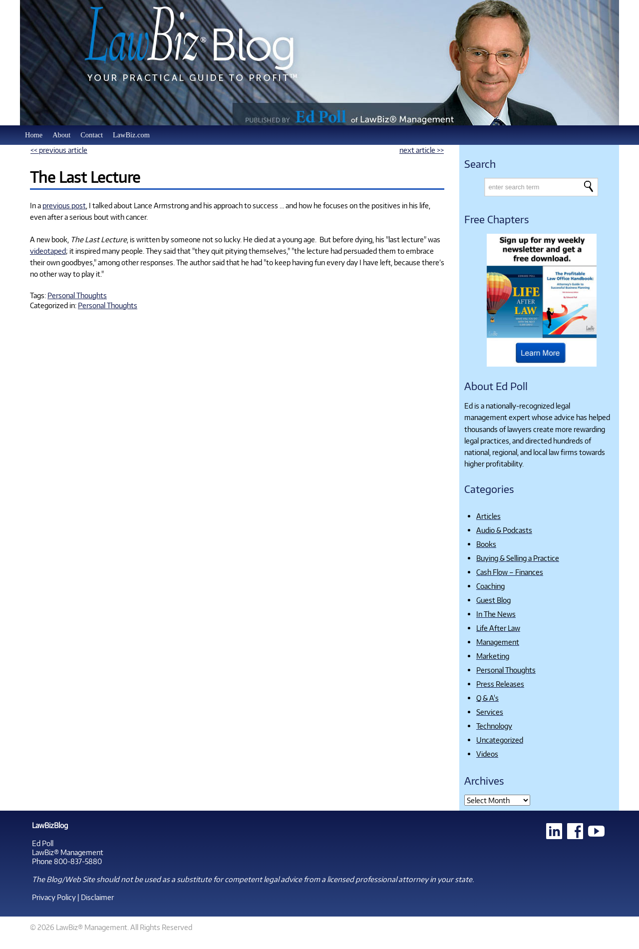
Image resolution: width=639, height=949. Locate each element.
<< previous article (58, 149)
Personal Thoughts (77, 295)
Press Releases (500, 683)
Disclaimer (97, 897)
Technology (494, 725)
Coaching (490, 585)
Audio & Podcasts (504, 529)
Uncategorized (499, 739)
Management (497, 641)
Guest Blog (493, 599)
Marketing (492, 655)
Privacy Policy (54, 897)
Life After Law (498, 627)
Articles (488, 515)
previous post (64, 205)
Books (486, 543)
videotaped (48, 250)
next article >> (421, 149)
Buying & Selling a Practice (517, 557)
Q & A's (487, 697)
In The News (496, 613)
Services (489, 711)
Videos (487, 753)
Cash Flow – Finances (509, 571)
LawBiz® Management (67, 852)
